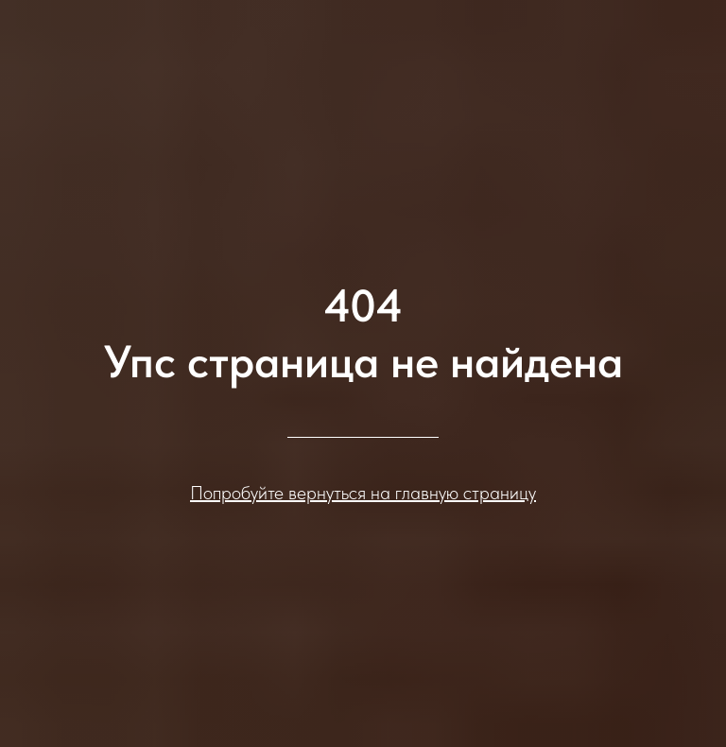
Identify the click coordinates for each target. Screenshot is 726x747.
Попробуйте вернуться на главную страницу (363, 492)
